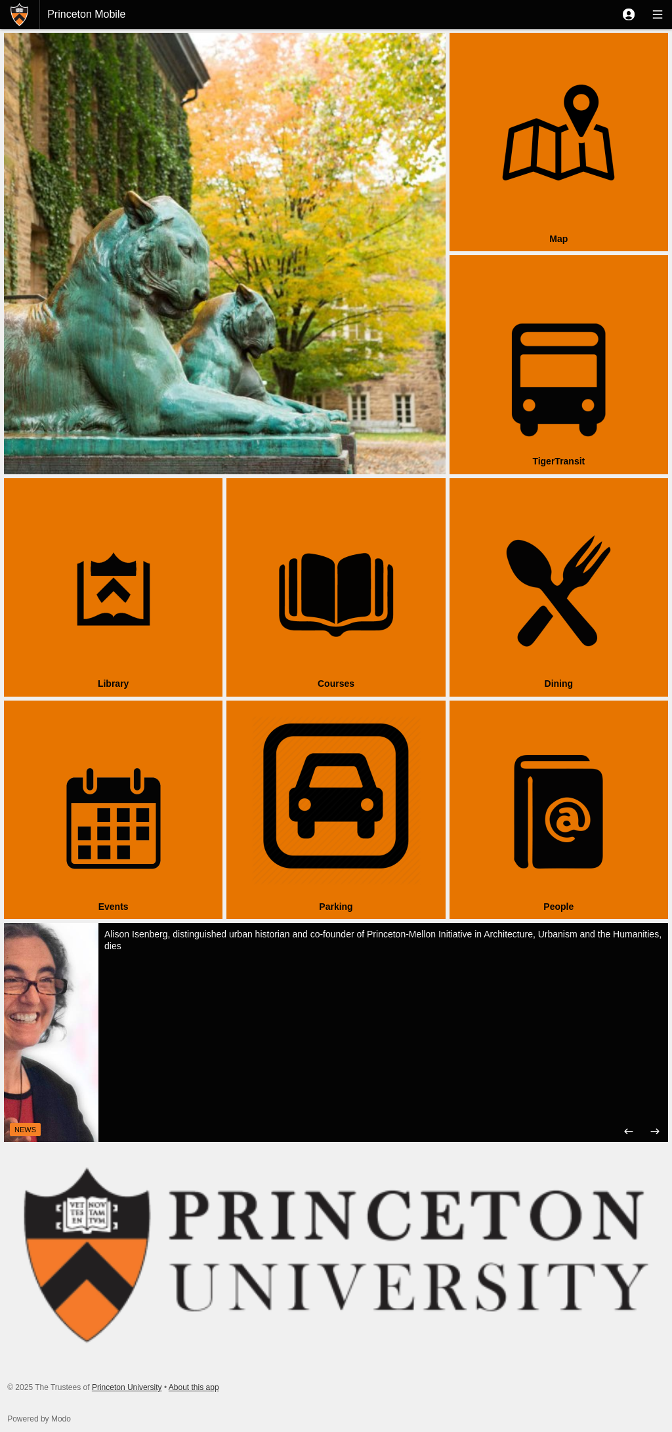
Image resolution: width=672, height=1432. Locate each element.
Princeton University (127, 1387)
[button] (628, 14)
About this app (194, 1387)
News (25, 1130)
